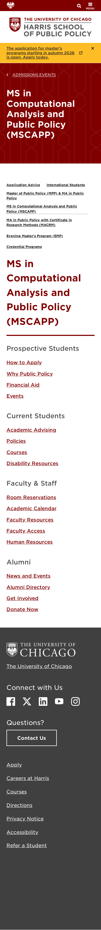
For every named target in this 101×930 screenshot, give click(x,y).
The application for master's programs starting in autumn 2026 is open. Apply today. (40, 53)
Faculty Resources (30, 520)
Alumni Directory (28, 587)
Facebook (10, 701)
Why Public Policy (29, 374)
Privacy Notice (25, 819)
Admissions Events (34, 74)
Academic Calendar (31, 508)
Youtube (59, 701)
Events (15, 396)
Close (93, 48)
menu (90, 6)
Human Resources (29, 542)
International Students (66, 185)
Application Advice (23, 185)
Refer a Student (26, 845)
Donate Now (22, 609)
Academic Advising (31, 430)
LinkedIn (43, 701)
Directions (19, 805)
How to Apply (24, 362)
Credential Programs (24, 246)
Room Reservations (31, 497)
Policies (16, 441)
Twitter (27, 701)
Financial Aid (23, 385)
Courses (16, 452)
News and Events (28, 576)
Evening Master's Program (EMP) (34, 236)
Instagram (75, 701)
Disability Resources (32, 463)
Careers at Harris (27, 778)
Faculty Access (25, 531)
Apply (14, 765)
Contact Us (31, 738)
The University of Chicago (39, 666)
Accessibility (22, 832)
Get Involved (22, 598)
